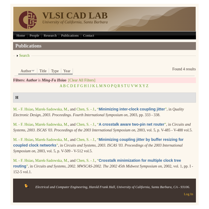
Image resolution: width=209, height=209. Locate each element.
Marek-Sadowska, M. (51, 109)
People (34, 35)
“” (132, 109)
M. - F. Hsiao (23, 109)
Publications (70, 35)
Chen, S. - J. (85, 109)
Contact (88, 35)
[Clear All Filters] (82, 80)
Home (20, 35)
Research (50, 35)
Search (24, 55)
